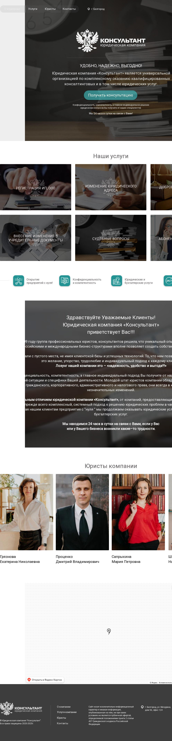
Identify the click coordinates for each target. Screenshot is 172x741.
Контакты (69, 9)
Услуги (32, 9)
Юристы (50, 9)
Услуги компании (67, 712)
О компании (12, 9)
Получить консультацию (110, 95)
